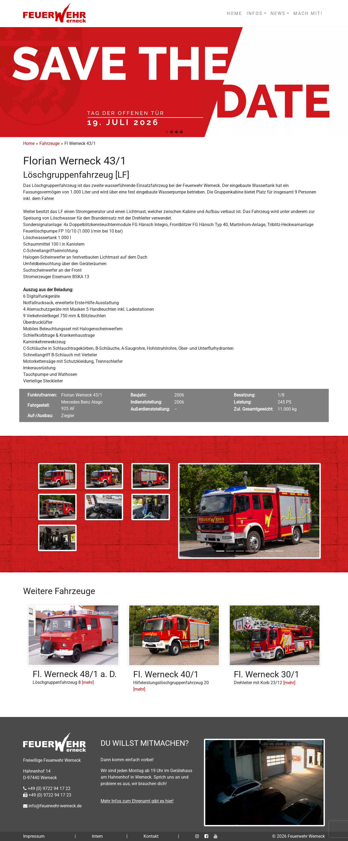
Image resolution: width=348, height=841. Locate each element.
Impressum (34, 836)
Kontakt (151, 836)
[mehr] (88, 682)
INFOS (255, 13)
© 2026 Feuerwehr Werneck (298, 836)
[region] (174, 82)
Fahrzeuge (49, 143)
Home (29, 143)
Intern (97, 836)
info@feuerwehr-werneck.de (52, 805)
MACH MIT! (308, 13)
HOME (234, 13)
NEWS (278, 13)
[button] (166, 132)
